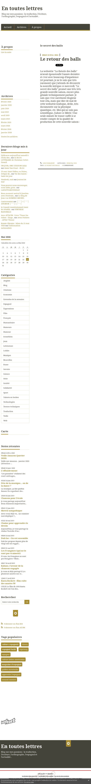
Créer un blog (41, 773)
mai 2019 (5, 112)
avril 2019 (5, 115)
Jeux (5, 341)
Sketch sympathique (11, 510)
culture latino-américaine (13, 659)
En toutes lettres (22, 8)
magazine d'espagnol (11, 664)
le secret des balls (52, 165)
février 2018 (6, 129)
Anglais (6, 280)
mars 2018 (5, 126)
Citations (7, 290)
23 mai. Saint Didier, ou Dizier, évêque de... (14, 172)
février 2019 (6, 122)
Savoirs (6, 369)
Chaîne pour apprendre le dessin (14, 524)
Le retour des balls (60, 59)
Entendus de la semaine (13, 299)
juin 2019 (5, 108)
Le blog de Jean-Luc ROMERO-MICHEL (14, 196)
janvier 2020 (6, 105)
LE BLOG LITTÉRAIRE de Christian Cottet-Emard (15, 159)
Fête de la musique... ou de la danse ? (14, 484)
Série (5, 378)
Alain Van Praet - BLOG (14, 168)
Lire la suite (6, 52)
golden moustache (10, 669)
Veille (5, 416)
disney (25, 644)
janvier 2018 (6, 132)
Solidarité (7, 388)
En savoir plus (29, 782)
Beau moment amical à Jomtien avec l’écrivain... (15, 194)
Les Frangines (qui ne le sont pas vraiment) (13, 552)
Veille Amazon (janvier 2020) (13, 457)
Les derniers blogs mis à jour (29, 776)
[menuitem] (7, 27)
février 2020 (6, 102)
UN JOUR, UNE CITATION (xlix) (14, 165)
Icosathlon (8, 336)
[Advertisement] (15, 699)
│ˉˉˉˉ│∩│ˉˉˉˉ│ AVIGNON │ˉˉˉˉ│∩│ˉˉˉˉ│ (15, 202)
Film (5, 313)
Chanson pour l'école (12, 498)
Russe (5, 364)
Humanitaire (9, 322)
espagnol (6, 654)
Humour (7, 332)
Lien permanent (47, 163)
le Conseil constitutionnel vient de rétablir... (14, 208)
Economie (7, 294)
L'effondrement (9, 470)
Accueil (7, 27)
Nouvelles (7, 360)
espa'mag (24, 649)
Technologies (9, 402)
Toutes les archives (9, 136)
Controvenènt (7, 201)
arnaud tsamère (9, 679)
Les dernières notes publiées (46, 776)
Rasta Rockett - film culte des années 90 (14, 582)
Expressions (8, 308)
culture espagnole (10, 644)
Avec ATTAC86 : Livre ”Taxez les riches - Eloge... (14, 216)
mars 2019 (5, 119)
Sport (5, 392)
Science (6, 374)
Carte (4, 431)
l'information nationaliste (10, 226)
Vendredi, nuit (7, 179)
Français (7, 318)
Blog (5, 285)
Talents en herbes (11, 397)
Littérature (8, 346)
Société (6, 383)
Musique (7, 355)
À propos (36, 27)
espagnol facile (9, 649)
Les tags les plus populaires (62, 776)
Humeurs (7, 327)
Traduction (8, 411)
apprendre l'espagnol (11, 674)
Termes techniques (11, 406)
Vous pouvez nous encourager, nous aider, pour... (14, 186)
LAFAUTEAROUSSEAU (10, 190)
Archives (21, 27)
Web (5, 420)
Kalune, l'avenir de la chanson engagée (12, 567)
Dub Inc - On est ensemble (14, 538)
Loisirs (6, 350)
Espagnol (7, 304)
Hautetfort (50, 773)
